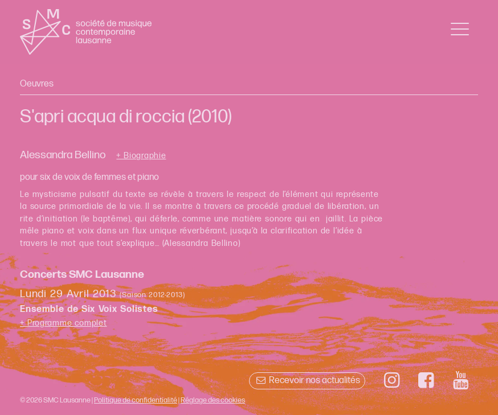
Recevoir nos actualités (307, 380)
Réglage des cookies (213, 400)
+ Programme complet (63, 323)
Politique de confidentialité (135, 400)
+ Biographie (141, 156)
